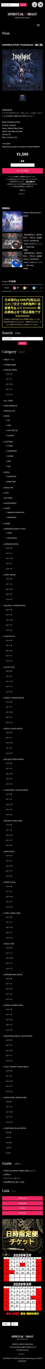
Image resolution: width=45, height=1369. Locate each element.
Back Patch (11, 482)
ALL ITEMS (8, 401)
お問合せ (7, 1174)
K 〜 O (9, 384)
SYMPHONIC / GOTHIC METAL (16, 790)
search (23, 5)
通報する (22, 190)
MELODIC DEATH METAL (14, 759)
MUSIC (7, 416)
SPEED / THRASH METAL (14, 698)
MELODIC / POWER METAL (15, 606)
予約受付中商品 (10, 365)
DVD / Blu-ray (12, 430)
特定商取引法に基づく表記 (14, 1182)
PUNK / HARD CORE (12, 913)
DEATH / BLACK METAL (13, 729)
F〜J (9, 1137)
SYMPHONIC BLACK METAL (15, 1128)
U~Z (9, 1153)
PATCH (7, 472)
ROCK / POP (9, 944)
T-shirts (10, 446)
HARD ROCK (9, 851)
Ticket (9, 533)
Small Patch (11, 476)
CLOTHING (8, 442)
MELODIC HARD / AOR (13, 821)
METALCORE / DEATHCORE (15, 1097)
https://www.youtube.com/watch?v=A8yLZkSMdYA (21, 147)
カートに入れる (22, 171)
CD (8, 420)
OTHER (7, 524)
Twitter (22, 1208)
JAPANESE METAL (11, 544)
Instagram (22, 1203)
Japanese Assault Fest (15, 512)
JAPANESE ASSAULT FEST (15, 529)
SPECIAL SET (9, 411)
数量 (22, 161)
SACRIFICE (11, 517)
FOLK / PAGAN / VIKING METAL (16, 1067)
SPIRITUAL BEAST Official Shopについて (19, 1171)
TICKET (7, 508)
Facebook (22, 1213)
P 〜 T (9, 389)
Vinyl (9, 425)
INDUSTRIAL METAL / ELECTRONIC (18, 1036)
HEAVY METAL (10, 575)
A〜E (9, 1102)
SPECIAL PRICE (10, 370)
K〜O (9, 1143)
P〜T (9, 1148)
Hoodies (10, 456)
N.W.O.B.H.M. (9, 636)
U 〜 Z (9, 395)
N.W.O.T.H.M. (9, 667)
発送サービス (9, 360)
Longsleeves (12, 451)
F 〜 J (9, 379)
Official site (22, 1198)
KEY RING (8, 498)
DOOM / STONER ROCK (13, 1005)
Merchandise (12, 538)
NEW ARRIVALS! (10, 406)
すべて (7, 288)
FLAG (6, 493)
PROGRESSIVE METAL (13, 975)
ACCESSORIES (10, 503)
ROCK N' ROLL (10, 882)
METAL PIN (8, 488)
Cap (8, 466)
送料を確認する (30, 181)
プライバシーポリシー (12, 1178)
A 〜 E (9, 374)
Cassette (10, 435)
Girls (9, 461)
